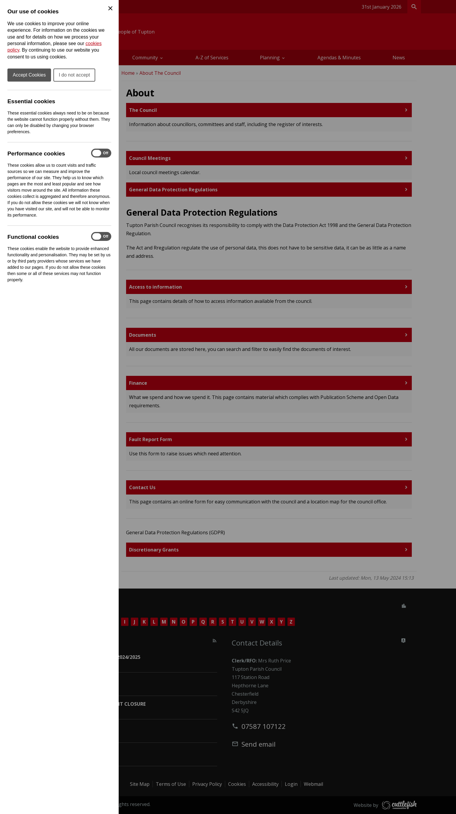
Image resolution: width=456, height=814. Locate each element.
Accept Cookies (29, 74)
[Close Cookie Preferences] (110, 8)
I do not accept (74, 74)
